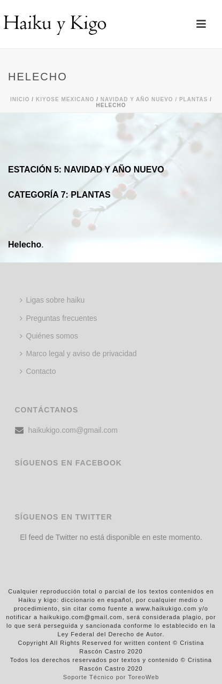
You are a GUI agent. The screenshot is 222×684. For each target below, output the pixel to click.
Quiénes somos (49, 336)
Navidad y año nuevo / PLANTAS (154, 99)
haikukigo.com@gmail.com (73, 430)
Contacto (38, 371)
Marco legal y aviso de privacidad (78, 353)
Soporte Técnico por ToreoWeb (111, 677)
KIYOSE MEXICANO (65, 99)
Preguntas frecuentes (58, 318)
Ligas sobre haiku (52, 300)
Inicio (20, 99)
